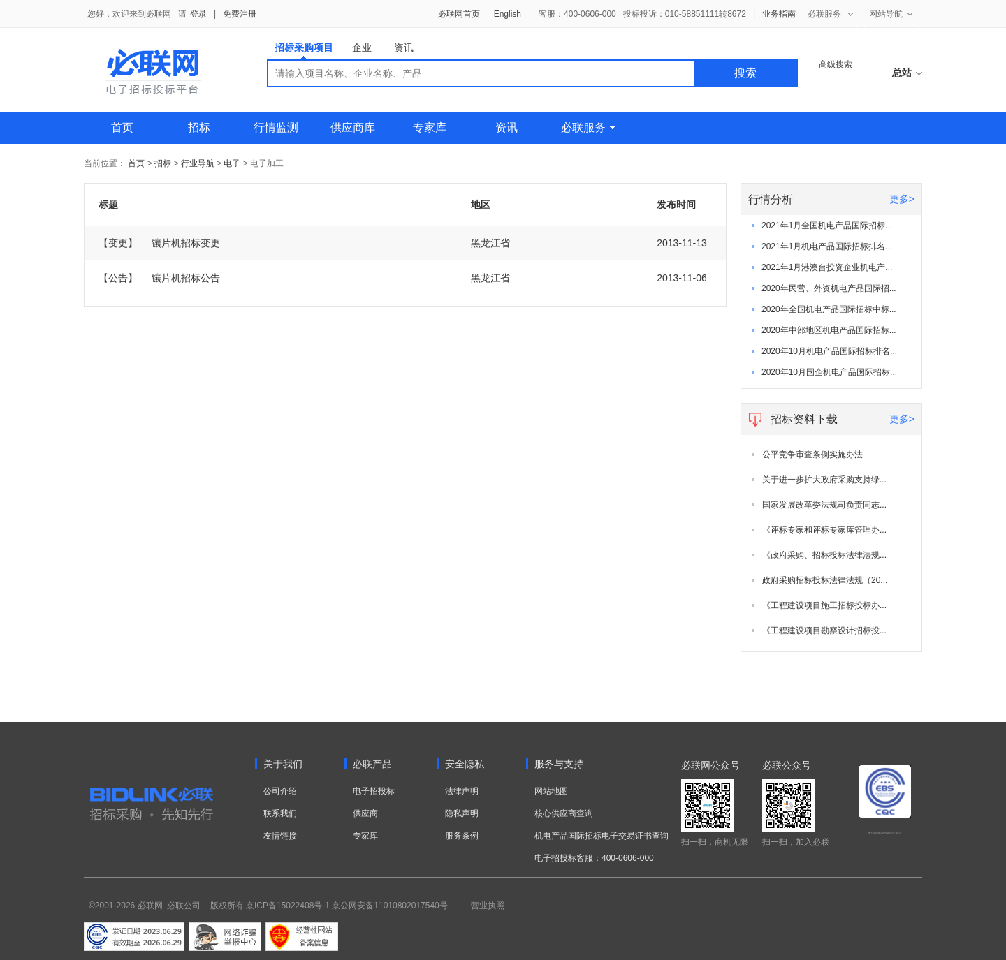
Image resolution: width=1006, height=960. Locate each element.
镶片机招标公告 (159, 277)
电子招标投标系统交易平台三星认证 (885, 833)
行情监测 (276, 127)
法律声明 (462, 791)
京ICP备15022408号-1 (288, 905)
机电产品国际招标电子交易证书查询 (601, 836)
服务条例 (462, 836)
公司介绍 (280, 791)
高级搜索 (835, 64)
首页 (122, 127)
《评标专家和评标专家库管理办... (824, 530)
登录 (198, 14)
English (507, 14)
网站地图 (551, 791)
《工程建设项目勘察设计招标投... (824, 630)
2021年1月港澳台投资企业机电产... (826, 267)
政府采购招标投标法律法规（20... (824, 580)
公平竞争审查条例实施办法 (812, 454)
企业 (362, 47)
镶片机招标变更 (159, 243)
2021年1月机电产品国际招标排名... (826, 246)
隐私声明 (462, 813)
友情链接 (280, 836)
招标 (199, 127)
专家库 (429, 127)
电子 (232, 163)
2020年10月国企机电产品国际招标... (829, 372)
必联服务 (588, 127)
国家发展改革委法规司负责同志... (824, 505)
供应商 (365, 813)
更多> (901, 199)
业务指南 (779, 14)
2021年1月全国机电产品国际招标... (826, 225)
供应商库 (352, 127)
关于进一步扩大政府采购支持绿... (824, 480)
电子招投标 (374, 791)
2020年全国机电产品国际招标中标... (828, 309)
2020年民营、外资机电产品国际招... (828, 288)
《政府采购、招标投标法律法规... (824, 555)
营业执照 (487, 905)
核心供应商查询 (563, 813)
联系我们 (280, 813)
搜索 (745, 73)
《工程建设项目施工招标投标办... (824, 605)
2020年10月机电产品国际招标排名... (829, 351)
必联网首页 (459, 14)
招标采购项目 (304, 50)
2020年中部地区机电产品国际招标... (828, 330)
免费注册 (239, 14)
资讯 (404, 47)
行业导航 (199, 163)
